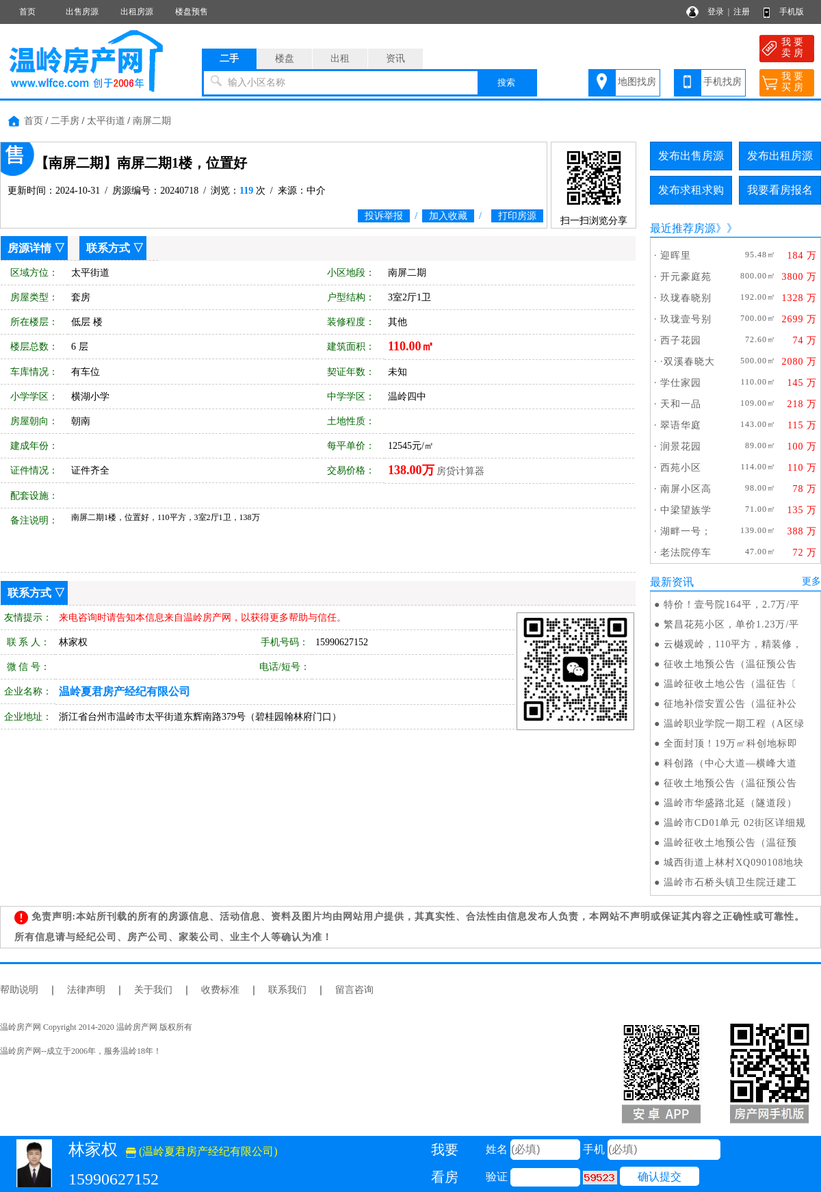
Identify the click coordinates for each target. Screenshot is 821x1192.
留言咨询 (354, 990)
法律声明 (86, 990)
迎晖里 (675, 255)
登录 (715, 11)
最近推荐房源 (683, 228)
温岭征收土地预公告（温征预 (730, 843)
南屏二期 (152, 121)
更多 (811, 581)
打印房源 (517, 216)
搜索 (506, 82)
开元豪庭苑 (686, 277)
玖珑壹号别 (686, 319)
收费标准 (220, 990)
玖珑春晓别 (686, 298)
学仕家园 (680, 383)
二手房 (65, 121)
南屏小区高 (686, 489)
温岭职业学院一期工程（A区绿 (734, 723)
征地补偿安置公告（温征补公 (730, 704)
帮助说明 (19, 990)
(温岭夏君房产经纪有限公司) (202, 1151)
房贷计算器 (460, 471)
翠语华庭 (680, 425)
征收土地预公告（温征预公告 (730, 664)
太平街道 (106, 121)
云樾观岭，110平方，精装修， (733, 644)
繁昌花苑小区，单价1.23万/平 (731, 624)
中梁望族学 (686, 510)
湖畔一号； (686, 531)
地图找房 (637, 82)
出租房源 (136, 11)
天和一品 (680, 404)
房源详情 (29, 248)
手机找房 (722, 82)
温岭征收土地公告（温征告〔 (730, 684)
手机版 (791, 11)
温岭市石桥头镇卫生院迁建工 (730, 882)
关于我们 (153, 990)
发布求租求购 (691, 190)
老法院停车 (686, 552)
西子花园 (680, 340)
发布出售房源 (691, 155)
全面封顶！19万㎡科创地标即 (731, 743)
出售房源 (82, 11)
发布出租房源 (780, 155)
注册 (741, 11)
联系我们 (287, 990)
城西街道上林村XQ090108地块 (734, 862)
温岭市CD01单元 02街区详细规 (735, 823)
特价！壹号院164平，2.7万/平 (732, 604)
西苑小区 (680, 468)
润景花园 (680, 446)
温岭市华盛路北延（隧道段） (730, 803)
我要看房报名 (780, 190)
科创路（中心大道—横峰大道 (730, 763)
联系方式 (108, 248)
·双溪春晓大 (687, 362)
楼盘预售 (191, 11)
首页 (27, 11)
